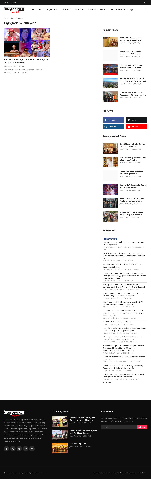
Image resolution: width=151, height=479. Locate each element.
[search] (145, 10)
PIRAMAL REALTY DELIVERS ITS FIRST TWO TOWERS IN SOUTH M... (133, 80)
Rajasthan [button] (53, 9)
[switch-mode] (145, 2)
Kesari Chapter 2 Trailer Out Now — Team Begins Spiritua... (133, 145)
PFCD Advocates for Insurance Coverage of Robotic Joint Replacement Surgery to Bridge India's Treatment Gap (124, 255)
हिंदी (131, 10)
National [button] (67, 9)
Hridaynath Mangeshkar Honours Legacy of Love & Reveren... (26, 61)
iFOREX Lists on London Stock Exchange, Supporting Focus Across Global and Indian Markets (123, 366)
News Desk (123, 163)
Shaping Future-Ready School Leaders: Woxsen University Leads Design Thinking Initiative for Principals (124, 285)
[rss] (32, 448)
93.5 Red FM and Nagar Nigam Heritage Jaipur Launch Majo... (132, 213)
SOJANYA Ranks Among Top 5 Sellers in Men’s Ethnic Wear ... (131, 39)
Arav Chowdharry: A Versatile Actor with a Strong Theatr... (133, 159)
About (14, 2)
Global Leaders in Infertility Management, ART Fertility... (131, 53)
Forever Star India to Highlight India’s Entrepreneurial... (131, 172)
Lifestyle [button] (80, 9)
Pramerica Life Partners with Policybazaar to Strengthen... (131, 66)
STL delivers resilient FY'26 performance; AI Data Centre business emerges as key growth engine (124, 329)
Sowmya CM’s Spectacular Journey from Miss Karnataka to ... (133, 186)
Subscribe (142, 427)
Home (32, 10)
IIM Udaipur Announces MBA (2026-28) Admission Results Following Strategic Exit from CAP (122, 338)
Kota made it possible (79, 444)
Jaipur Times (8, 66)
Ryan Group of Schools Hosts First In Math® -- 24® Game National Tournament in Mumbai (123, 303)
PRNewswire (130, 473)
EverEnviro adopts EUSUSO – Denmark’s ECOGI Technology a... (133, 94)
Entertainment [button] (119, 9)
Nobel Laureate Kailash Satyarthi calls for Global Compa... (83, 432)
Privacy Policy (116, 473)
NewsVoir (141, 473)
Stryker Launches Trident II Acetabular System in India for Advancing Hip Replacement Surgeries (123, 294)
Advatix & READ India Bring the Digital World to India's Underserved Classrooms (124, 265)
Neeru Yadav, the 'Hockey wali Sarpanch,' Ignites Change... (82, 419)
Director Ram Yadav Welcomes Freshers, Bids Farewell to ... (132, 200)
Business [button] (92, 9)
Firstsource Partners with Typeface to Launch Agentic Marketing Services (123, 243)
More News (107, 382)
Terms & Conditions (101, 473)
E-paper (41, 10)
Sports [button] (104, 9)
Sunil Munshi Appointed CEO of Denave (118, 322)
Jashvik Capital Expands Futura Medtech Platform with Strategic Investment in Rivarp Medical (123, 375)
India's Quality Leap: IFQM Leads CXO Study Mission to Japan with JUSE (124, 358)
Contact (6, 2)
